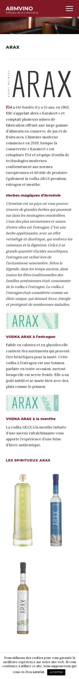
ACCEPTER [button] (56, 672)
